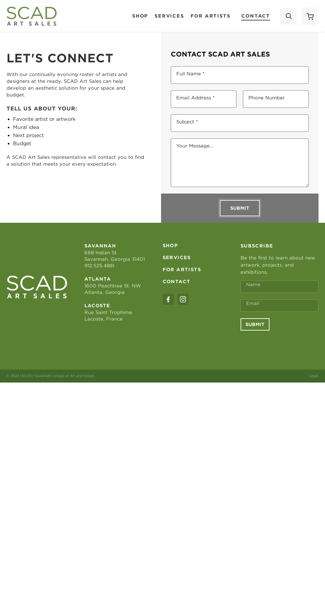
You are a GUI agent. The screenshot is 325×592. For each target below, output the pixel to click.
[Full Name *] (240, 75)
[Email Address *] (204, 99)
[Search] (288, 16)
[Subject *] (240, 123)
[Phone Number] (276, 99)
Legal (314, 376)
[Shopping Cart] (310, 16)
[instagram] (183, 299)
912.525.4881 (99, 265)
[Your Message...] (240, 162)
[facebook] (168, 299)
